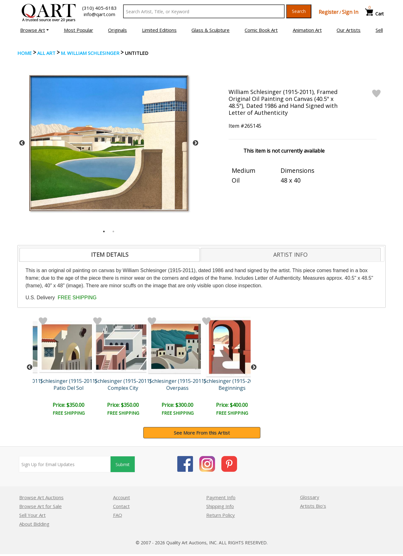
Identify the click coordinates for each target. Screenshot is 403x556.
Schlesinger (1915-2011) (68, 380)
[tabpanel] (108, 143)
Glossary (309, 497)
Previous (22, 143)
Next (195, 143)
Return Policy (220, 515)
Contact (121, 506)
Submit (123, 464)
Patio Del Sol (68, 387)
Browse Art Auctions (41, 497)
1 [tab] (104, 231)
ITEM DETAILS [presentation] (109, 254)
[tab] (110, 255)
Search (299, 11)
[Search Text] (204, 11)
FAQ (117, 515)
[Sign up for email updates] (65, 464)
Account (121, 497)
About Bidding (34, 524)
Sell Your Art (32, 515)
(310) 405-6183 (99, 8)
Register (328, 12)
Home (24, 53)
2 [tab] (113, 231)
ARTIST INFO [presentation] (290, 254)
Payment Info (221, 497)
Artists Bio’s (313, 506)
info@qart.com (99, 14)
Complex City (123, 387)
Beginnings (232, 387)
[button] (34, 30)
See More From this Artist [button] (202, 433)
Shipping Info (220, 506)
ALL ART (46, 53)
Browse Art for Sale (40, 506)
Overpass (177, 387)
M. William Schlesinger (90, 53)
